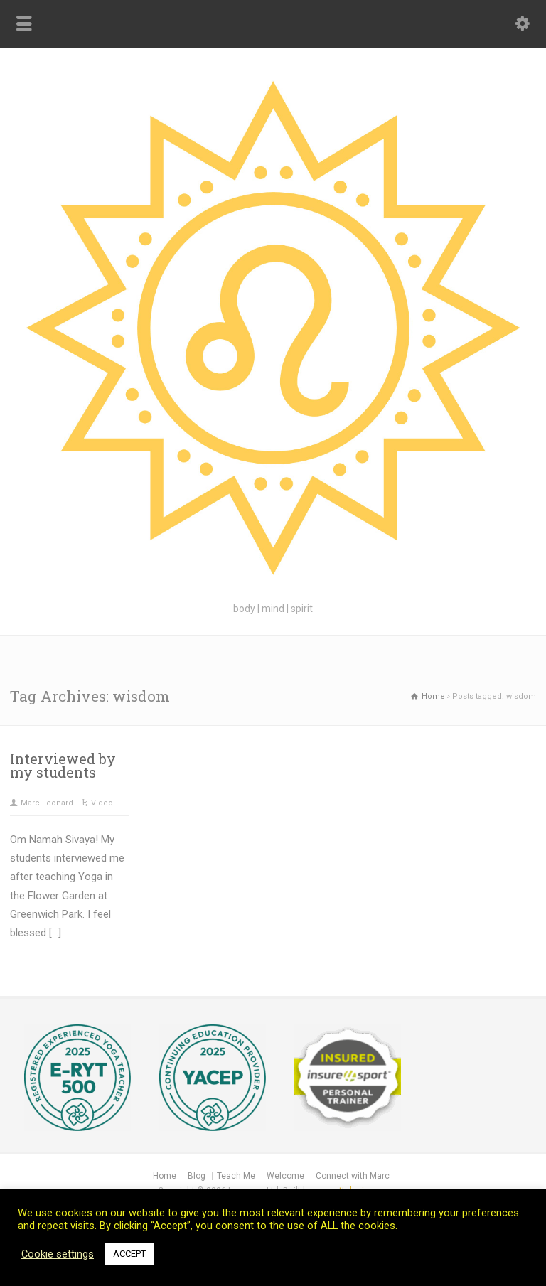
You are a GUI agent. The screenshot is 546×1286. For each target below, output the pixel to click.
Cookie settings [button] (57, 1254)
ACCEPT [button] (129, 1253)
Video (102, 803)
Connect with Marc (353, 1176)
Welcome (285, 1176)
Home (164, 1176)
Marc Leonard (47, 803)
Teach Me (236, 1176)
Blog (196, 1176)
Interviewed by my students (63, 766)
